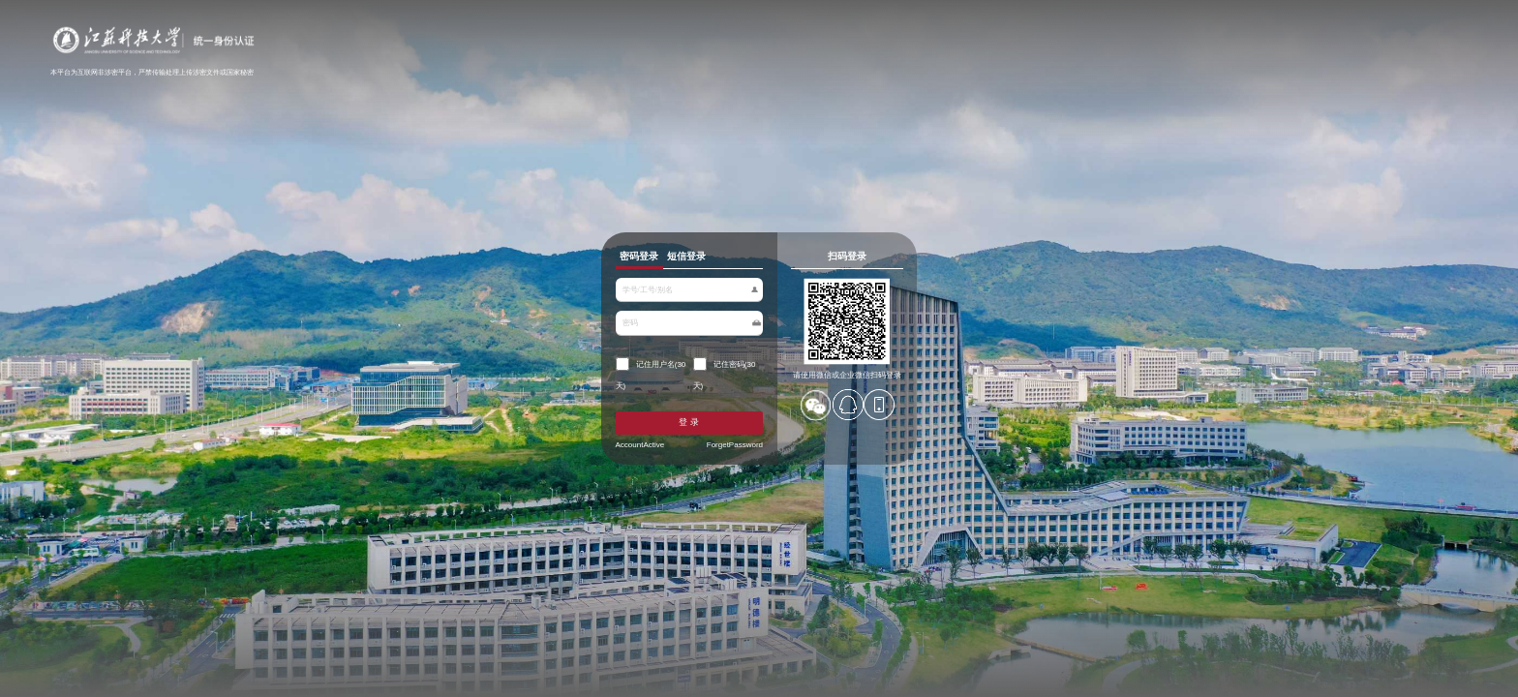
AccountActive (548, 479)
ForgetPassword (716, 479)
